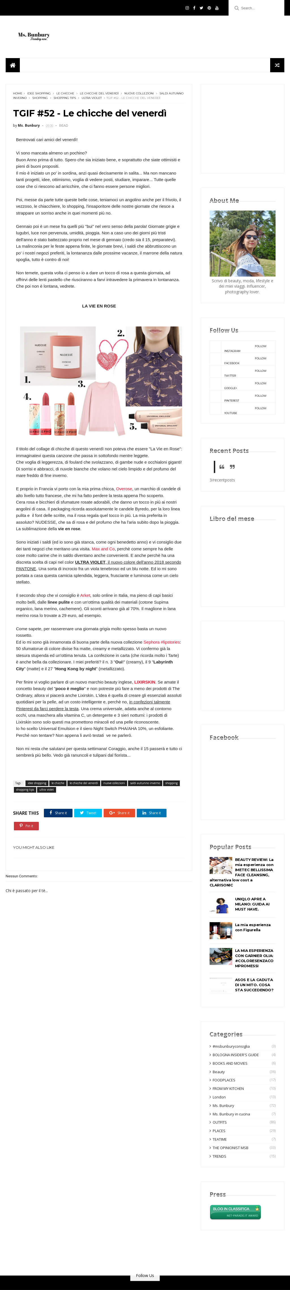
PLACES (219, 1130)
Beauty (219, 1071)
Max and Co (103, 548)
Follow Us (145, 1275)
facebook (238, 359)
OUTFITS (220, 1122)
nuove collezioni (139, 93)
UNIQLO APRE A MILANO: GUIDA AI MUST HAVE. (252, 904)
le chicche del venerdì (99, 93)
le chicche (65, 93)
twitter (238, 371)
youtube (238, 409)
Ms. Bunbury (223, 1105)
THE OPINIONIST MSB (230, 1147)
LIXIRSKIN (144, 682)
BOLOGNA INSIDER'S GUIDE (236, 1054)
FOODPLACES (224, 1080)
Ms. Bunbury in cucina (231, 1114)
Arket (85, 595)
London (219, 1097)
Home (17, 93)
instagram (238, 347)
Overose (123, 488)
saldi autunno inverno (145, 783)
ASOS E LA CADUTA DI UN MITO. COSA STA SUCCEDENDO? (254, 984)
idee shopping (39, 93)
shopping (40, 98)
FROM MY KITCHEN (228, 1088)
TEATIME (220, 1139)
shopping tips (65, 98)
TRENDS (219, 1156)
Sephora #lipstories (162, 642)
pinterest (238, 396)
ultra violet (92, 98)
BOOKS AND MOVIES (230, 1063)
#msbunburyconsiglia (231, 1046)
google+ (238, 384)
